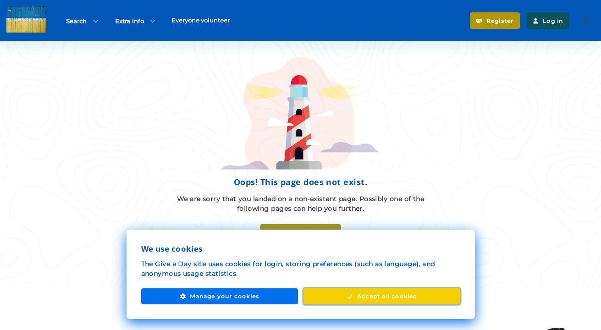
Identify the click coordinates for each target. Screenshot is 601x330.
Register (494, 20)
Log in (548, 20)
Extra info (136, 21)
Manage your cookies (219, 296)
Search (82, 21)
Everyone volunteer (200, 20)
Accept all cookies (381, 296)
